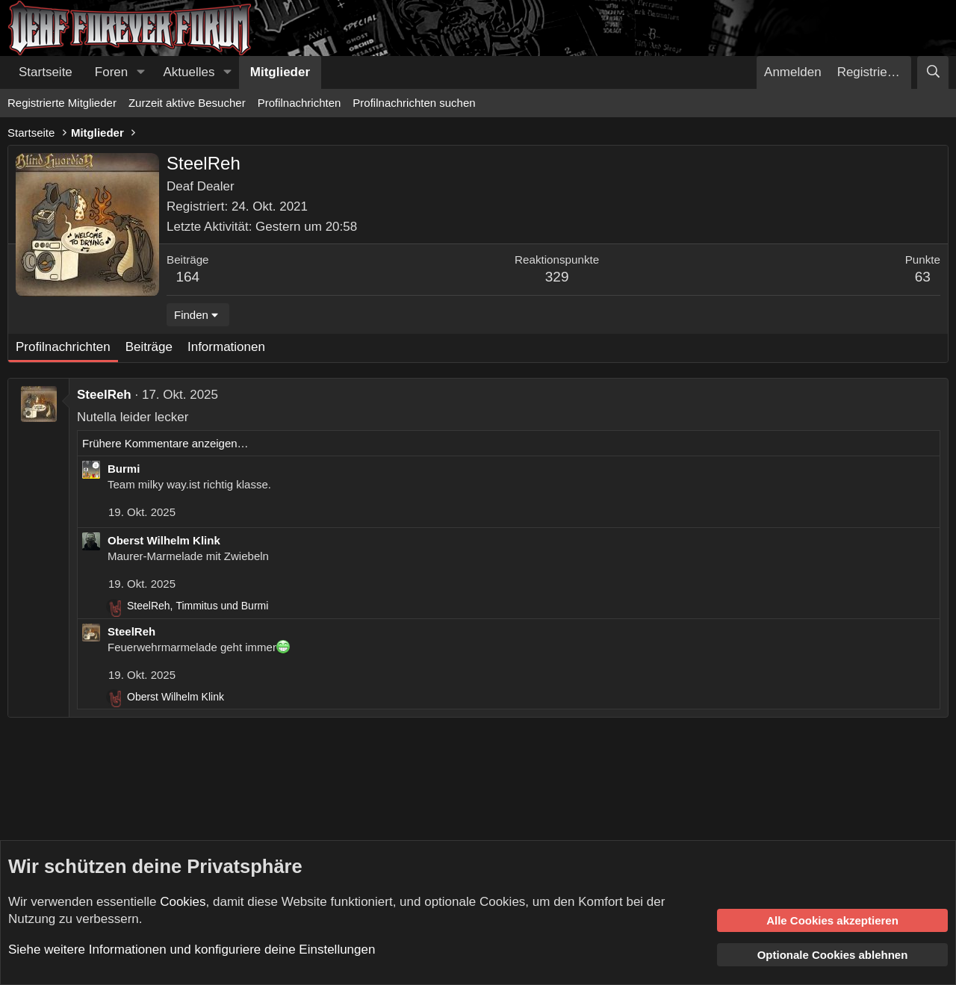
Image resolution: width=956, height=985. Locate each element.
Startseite (45, 72)
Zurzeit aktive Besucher (187, 102)
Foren (111, 72)
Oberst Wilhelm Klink (164, 540)
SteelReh (104, 395)
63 (923, 277)
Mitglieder (280, 72)
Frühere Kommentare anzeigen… (165, 443)
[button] (140, 72)
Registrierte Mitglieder (62, 102)
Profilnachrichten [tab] (63, 347)
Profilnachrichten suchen (414, 102)
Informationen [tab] (226, 347)
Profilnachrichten (299, 102)
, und (197, 606)
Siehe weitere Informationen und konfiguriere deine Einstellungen (191, 949)
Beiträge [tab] (149, 347)
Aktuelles (189, 72)
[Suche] (933, 72)
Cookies (182, 902)
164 (187, 277)
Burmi (124, 468)
